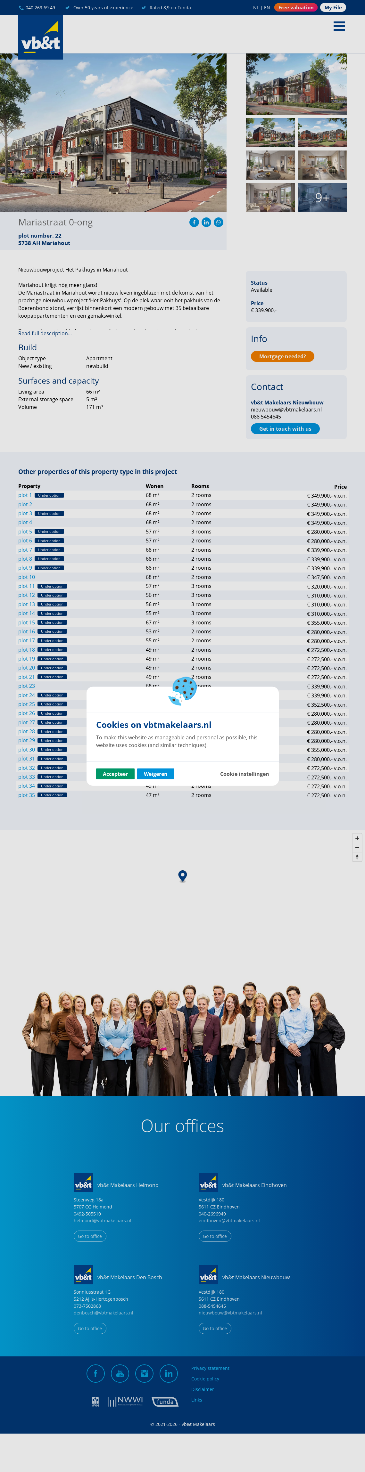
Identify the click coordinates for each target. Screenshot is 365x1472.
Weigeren (156, 773)
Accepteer (115, 773)
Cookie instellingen (244, 773)
